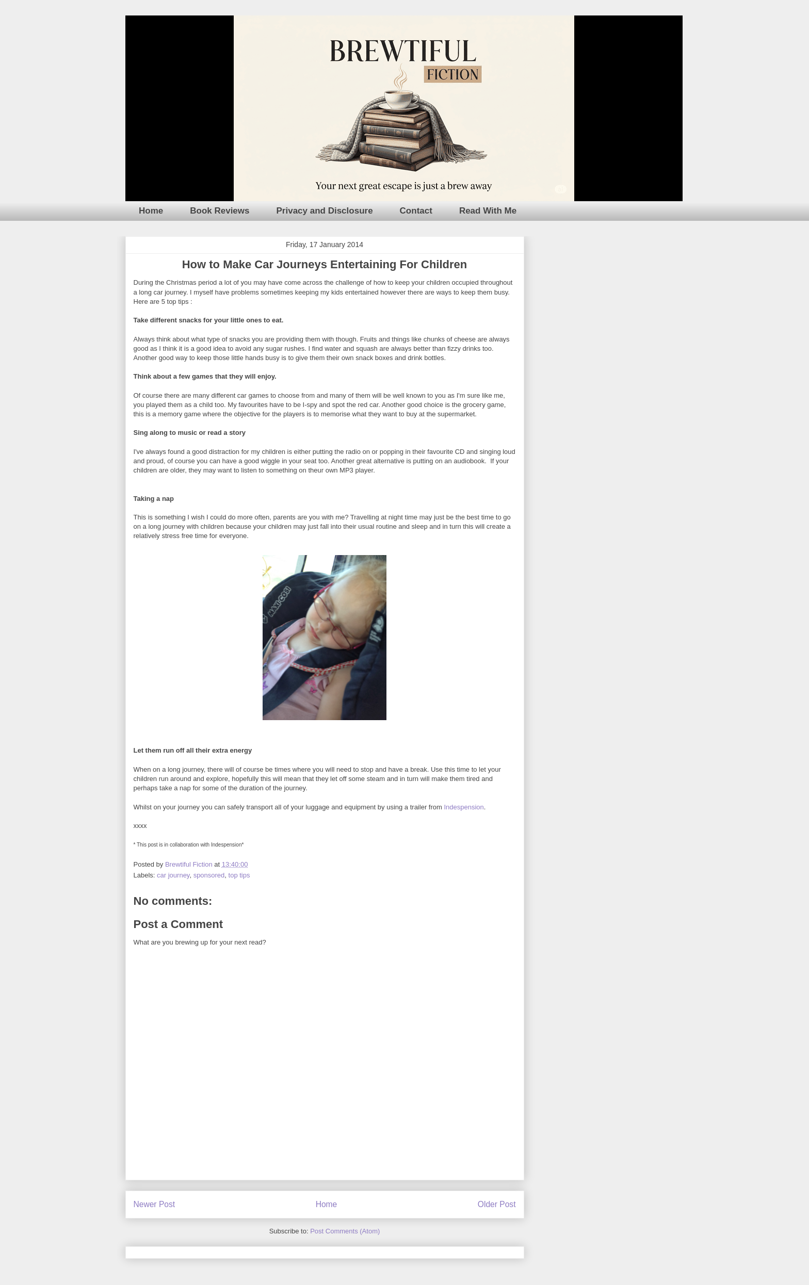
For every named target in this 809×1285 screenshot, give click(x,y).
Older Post (497, 1204)
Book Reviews (219, 211)
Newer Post (154, 1204)
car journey (173, 875)
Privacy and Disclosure (325, 211)
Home (151, 211)
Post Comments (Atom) (345, 1231)
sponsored (209, 875)
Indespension (463, 807)
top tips (239, 875)
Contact (416, 211)
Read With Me (487, 211)
